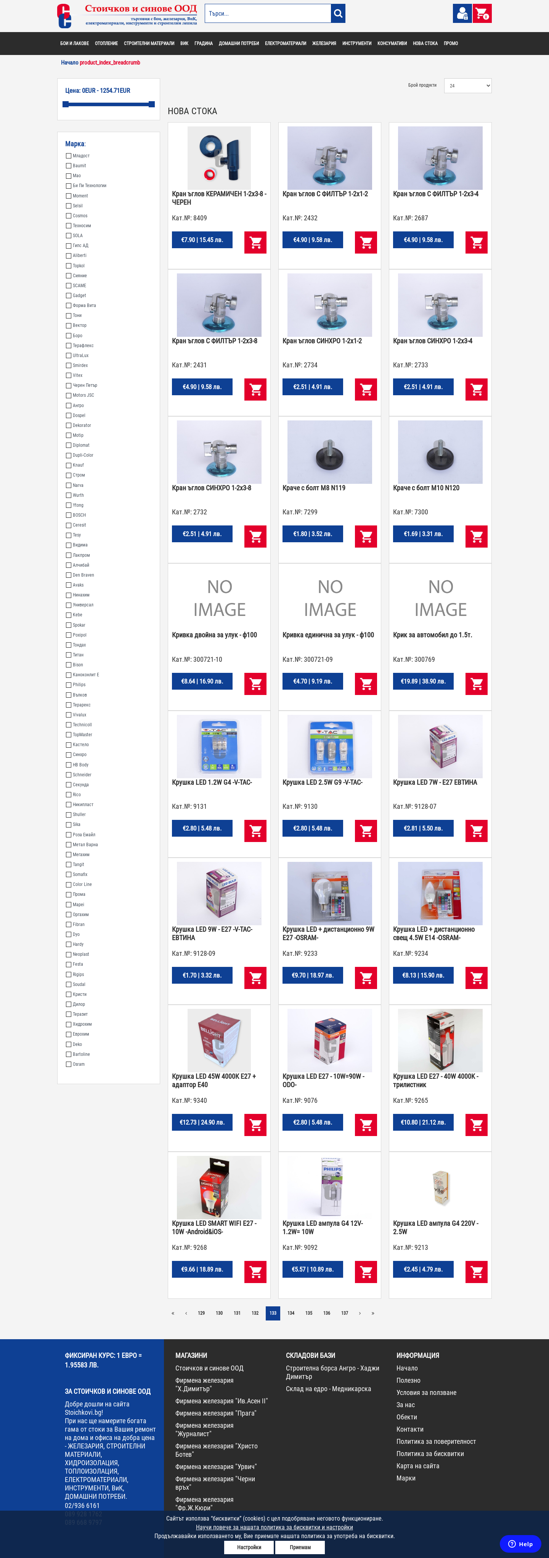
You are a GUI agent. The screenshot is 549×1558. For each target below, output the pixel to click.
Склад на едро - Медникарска (328, 1389)
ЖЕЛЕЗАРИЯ (324, 43)
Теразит (77, 1014)
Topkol (75, 265)
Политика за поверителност (436, 1441)
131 (237, 1313)
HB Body (77, 765)
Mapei (75, 904)
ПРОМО (451, 43)
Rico (73, 794)
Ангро (75, 405)
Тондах (76, 645)
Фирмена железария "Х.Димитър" (204, 1384)
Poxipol (76, 635)
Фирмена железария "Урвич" (216, 1467)
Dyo (73, 934)
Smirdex (77, 365)
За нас (405, 1405)
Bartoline (78, 1054)
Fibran (75, 924)
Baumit (76, 165)
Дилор (75, 1004)
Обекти (406, 1417)
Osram (75, 1064)
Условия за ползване (426, 1392)
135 (308, 1313)
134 (290, 1313)
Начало (407, 1368)
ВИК (184, 43)
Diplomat (78, 445)
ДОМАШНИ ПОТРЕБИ (239, 43)
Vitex (74, 375)
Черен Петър (81, 385)
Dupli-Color (79, 455)
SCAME (76, 285)
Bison (74, 664)
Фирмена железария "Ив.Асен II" (221, 1401)
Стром (75, 475)
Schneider (79, 774)
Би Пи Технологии (86, 185)
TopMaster (79, 734)
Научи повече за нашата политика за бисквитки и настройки (274, 1527)
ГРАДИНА (203, 43)
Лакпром (78, 555)
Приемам (300, 1547)
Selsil (74, 205)
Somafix (76, 874)
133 (273, 1313)
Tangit (75, 864)
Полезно (408, 1380)
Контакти (410, 1429)
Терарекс (78, 705)
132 (255, 1313)
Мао (73, 175)
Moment (77, 196)
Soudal (75, 984)
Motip (74, 435)
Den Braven (80, 575)
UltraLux (77, 355)
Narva (74, 485)
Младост (78, 155)
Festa (74, 964)
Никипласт (79, 804)
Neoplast (77, 954)
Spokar (75, 625)
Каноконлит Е (82, 674)
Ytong (74, 505)
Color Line (79, 884)
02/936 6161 (82, 1505)
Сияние (76, 275)
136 (326, 1313)
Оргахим (77, 914)
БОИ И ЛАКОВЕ (74, 43)
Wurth (75, 495)
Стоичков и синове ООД (209, 1368)
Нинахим (78, 595)
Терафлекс (80, 345)
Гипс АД (77, 245)
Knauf (75, 465)
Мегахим (78, 854)
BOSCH (76, 515)
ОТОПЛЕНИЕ (106, 43)
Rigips (75, 974)
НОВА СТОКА (425, 43)
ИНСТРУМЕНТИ (356, 43)
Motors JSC (80, 395)
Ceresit (76, 525)
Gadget (76, 295)
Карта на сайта (418, 1466)
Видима (77, 545)
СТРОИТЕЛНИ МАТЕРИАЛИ (149, 43)
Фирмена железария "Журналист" (204, 1429)
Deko (74, 1044)
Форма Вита (81, 305)
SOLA (74, 235)
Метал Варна (82, 844)
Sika (73, 824)
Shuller (76, 814)
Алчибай (77, 565)
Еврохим (77, 1034)
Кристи (76, 994)
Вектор (76, 325)
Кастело (77, 744)
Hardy (74, 944)
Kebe (74, 614)
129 (201, 1313)
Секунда (77, 784)
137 (344, 1313)
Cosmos (76, 215)
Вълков (76, 695)
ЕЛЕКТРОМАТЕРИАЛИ (285, 43)
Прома (75, 894)
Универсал (79, 605)
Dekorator (78, 425)
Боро (74, 335)
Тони (74, 315)
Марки (406, 1478)
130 (219, 1313)
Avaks (74, 585)
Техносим (78, 225)
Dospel (75, 415)
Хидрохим (79, 1024)
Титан (74, 655)
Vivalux (76, 715)
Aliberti (76, 255)
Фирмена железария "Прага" (216, 1413)
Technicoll (79, 724)
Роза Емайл (80, 834)
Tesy (73, 535)
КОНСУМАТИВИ (392, 43)
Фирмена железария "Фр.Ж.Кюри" (204, 1503)
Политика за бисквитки (430, 1454)
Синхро (76, 754)
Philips (75, 684)
